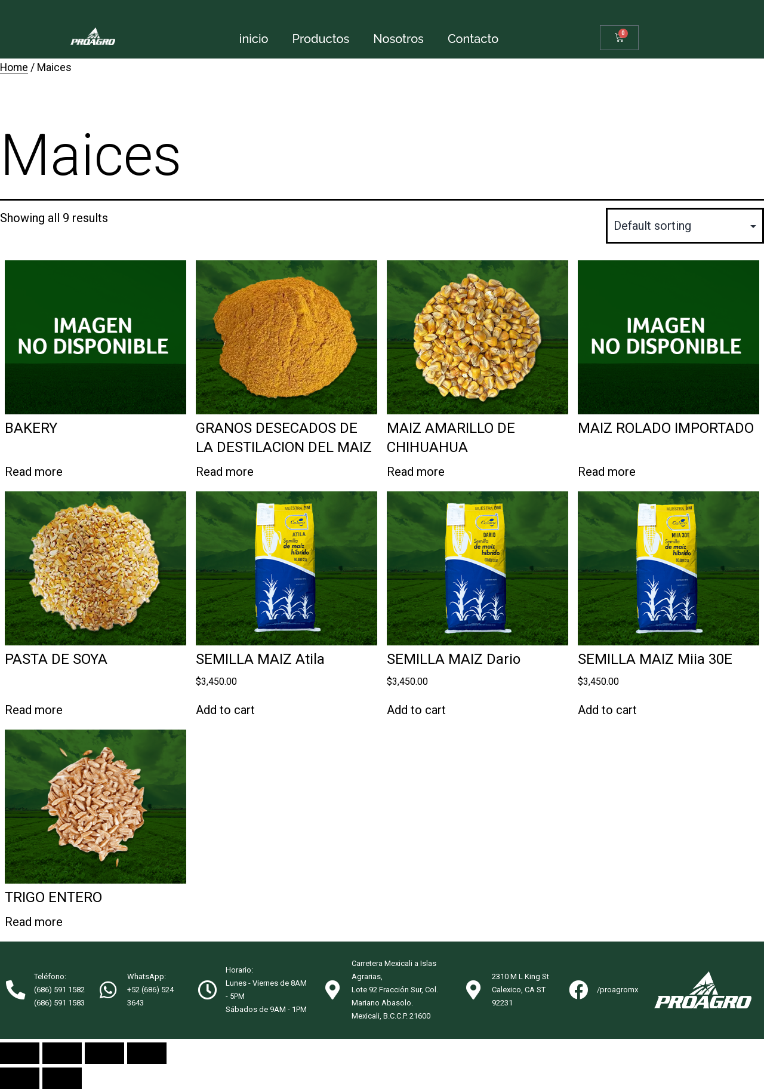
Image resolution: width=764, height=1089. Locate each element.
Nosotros (398, 39)
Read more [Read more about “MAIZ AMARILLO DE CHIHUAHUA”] (416, 471)
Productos (321, 39)
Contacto (473, 39)
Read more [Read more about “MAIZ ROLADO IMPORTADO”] (607, 471)
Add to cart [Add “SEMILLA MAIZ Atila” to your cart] (225, 710)
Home (14, 67)
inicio (254, 39)
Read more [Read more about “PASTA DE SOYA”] (34, 710)
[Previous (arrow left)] (19, 1078)
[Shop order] (685, 226)
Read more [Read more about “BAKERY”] (34, 471)
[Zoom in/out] (147, 1053)
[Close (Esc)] (19, 1053)
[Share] (62, 1053)
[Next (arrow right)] (62, 1078)
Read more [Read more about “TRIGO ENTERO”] (34, 922)
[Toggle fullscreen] (104, 1053)
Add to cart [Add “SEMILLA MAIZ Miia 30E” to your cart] (607, 710)
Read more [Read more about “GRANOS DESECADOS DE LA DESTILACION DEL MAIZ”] (225, 471)
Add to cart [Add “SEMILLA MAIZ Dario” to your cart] (416, 710)
